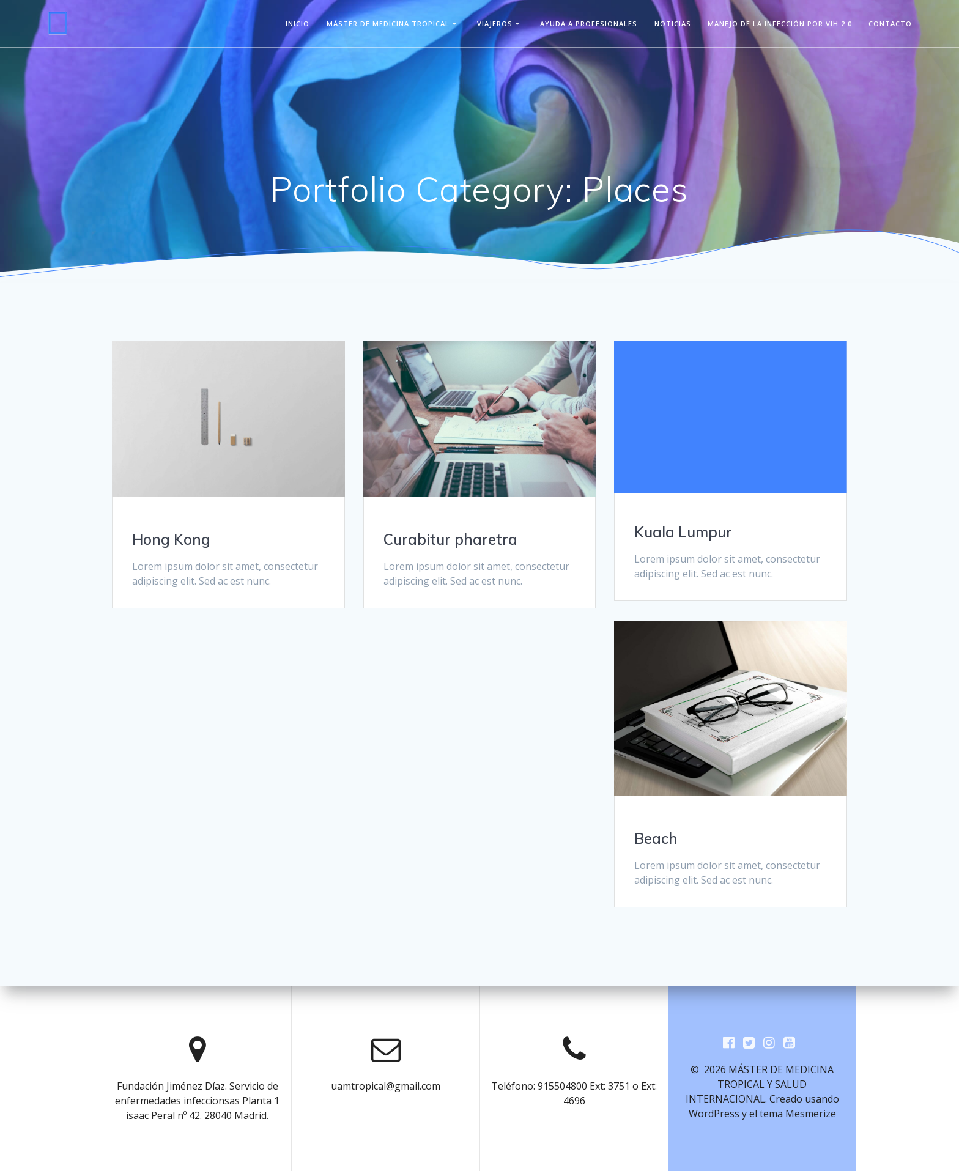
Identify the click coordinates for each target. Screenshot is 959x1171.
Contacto (890, 23)
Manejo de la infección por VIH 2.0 (780, 23)
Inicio (297, 23)
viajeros (495, 23)
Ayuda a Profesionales (588, 23)
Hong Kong (171, 539)
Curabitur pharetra (450, 539)
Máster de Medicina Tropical (388, 23)
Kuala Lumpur (683, 532)
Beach (656, 838)
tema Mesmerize (798, 1113)
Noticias (672, 23)
